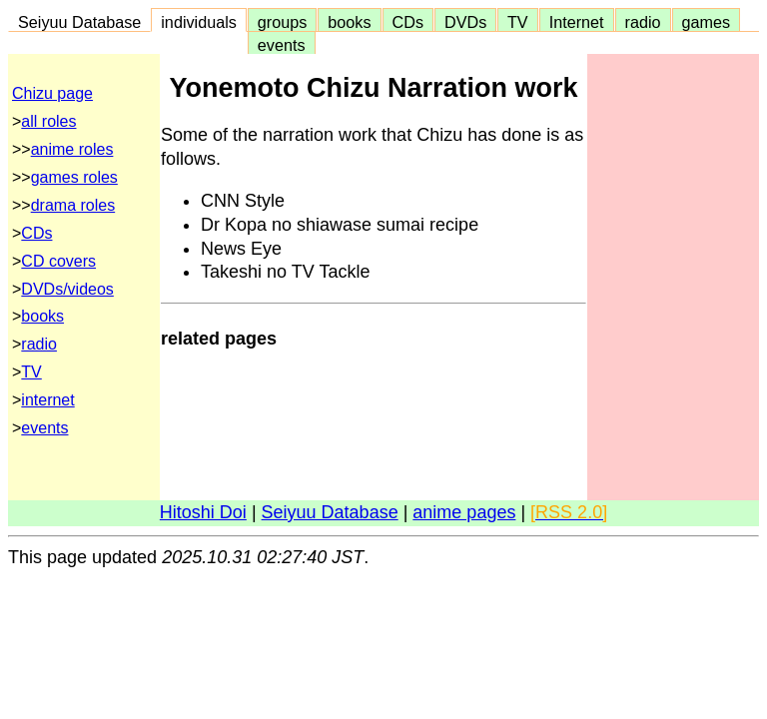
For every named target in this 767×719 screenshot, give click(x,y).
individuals (199, 22)
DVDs (465, 22)
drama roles (73, 205)
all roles (48, 121)
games (706, 22)
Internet (576, 22)
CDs (408, 22)
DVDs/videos (67, 289)
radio (643, 22)
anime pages (463, 512)
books (349, 22)
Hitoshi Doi (203, 512)
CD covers (58, 261)
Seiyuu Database (79, 22)
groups (283, 22)
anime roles (72, 149)
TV (517, 22)
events (282, 45)
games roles (74, 177)
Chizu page (52, 93)
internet (47, 399)
